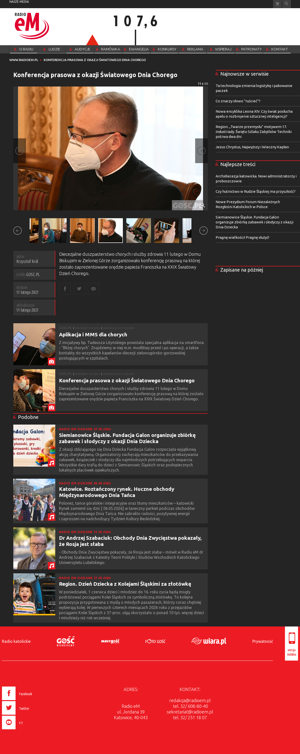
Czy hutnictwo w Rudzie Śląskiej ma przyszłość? (256, 191)
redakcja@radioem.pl (190, 700)
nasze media (19, 1)
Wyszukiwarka (286, 4)
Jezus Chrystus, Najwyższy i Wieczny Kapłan (252, 147)
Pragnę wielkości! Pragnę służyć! (242, 237)
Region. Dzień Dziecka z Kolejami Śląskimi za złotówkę (125, 584)
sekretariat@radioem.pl (190, 711)
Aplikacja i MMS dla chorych (93, 334)
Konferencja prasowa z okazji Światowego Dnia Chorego (127, 380)
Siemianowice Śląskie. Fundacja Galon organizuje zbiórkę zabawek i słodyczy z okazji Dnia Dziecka (127, 438)
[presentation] (27, 730)
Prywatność (262, 641)
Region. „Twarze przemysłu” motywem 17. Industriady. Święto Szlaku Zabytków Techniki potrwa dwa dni (254, 132)
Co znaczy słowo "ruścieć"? (238, 101)
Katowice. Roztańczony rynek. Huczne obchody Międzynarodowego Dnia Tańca (116, 492)
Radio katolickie (16, 641)
